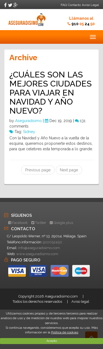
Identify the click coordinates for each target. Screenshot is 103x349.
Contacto (74, 5)
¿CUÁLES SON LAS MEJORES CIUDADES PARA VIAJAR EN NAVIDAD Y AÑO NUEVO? (50, 93)
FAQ (64, 5)
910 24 (83, 24)
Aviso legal (80, 301)
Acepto (51, 341)
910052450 (52, 242)
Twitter (38, 223)
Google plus (61, 223)
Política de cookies (64, 332)
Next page (69, 170)
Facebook (18, 223)
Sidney (29, 131)
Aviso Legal (90, 5)
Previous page (38, 170)
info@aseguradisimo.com (39, 248)
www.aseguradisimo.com (37, 254)
